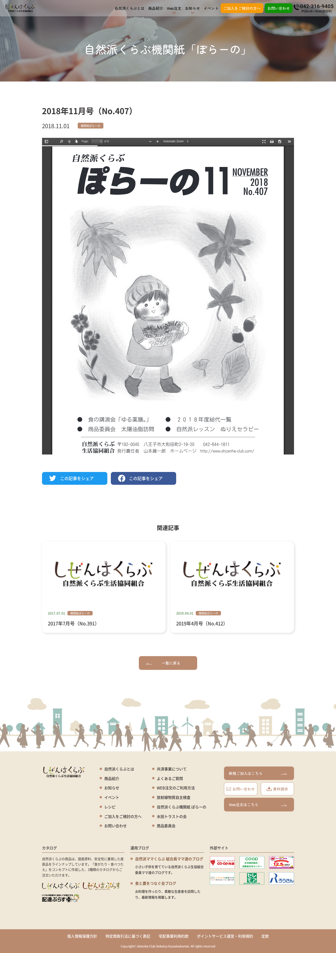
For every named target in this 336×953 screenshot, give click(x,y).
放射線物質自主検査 (173, 797)
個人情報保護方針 (82, 936)
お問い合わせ (278, 8)
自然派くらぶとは (129, 8)
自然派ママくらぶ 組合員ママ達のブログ (169, 858)
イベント (211, 8)
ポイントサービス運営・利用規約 (225, 936)
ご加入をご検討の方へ (242, 8)
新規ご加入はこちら (258, 773)
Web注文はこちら (258, 804)
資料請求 (277, 789)
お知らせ (111, 787)
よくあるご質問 (170, 778)
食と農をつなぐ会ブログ (155, 883)
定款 (265, 936)
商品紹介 (155, 8)
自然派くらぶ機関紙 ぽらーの (181, 806)
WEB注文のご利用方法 (176, 787)
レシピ (110, 806)
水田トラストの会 (172, 816)
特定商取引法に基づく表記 (127, 936)
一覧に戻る (163, 663)
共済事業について (172, 768)
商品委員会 (166, 825)
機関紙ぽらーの (90, 126)
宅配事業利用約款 (174, 936)
